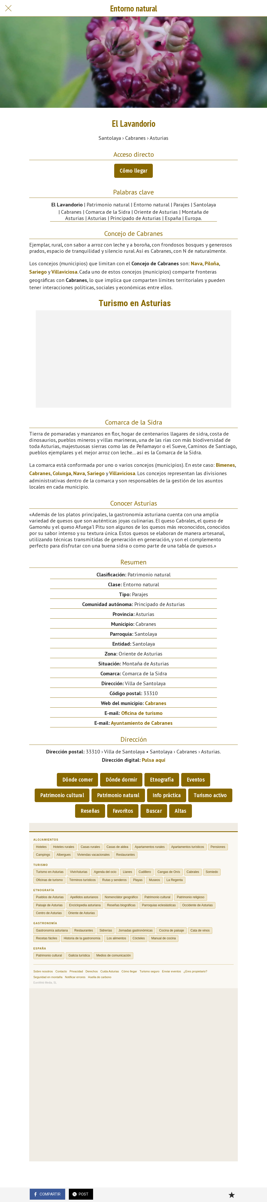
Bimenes (225, 465)
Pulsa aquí (153, 760)
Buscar (154, 811)
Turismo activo (210, 795)
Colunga (62, 473)
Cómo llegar (133, 171)
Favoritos (123, 811)
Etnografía (162, 780)
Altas (180, 811)
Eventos (196, 780)
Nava (197, 263)
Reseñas (90, 811)
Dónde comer (77, 780)
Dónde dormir (121, 780)
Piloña (212, 263)
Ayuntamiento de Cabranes (142, 723)
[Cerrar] (8, 8)
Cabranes (40, 473)
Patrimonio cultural (62, 795)
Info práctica (167, 795)
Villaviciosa (64, 271)
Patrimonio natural (118, 795)
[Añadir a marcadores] (231, 1194)
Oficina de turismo (141, 713)
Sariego (38, 271)
